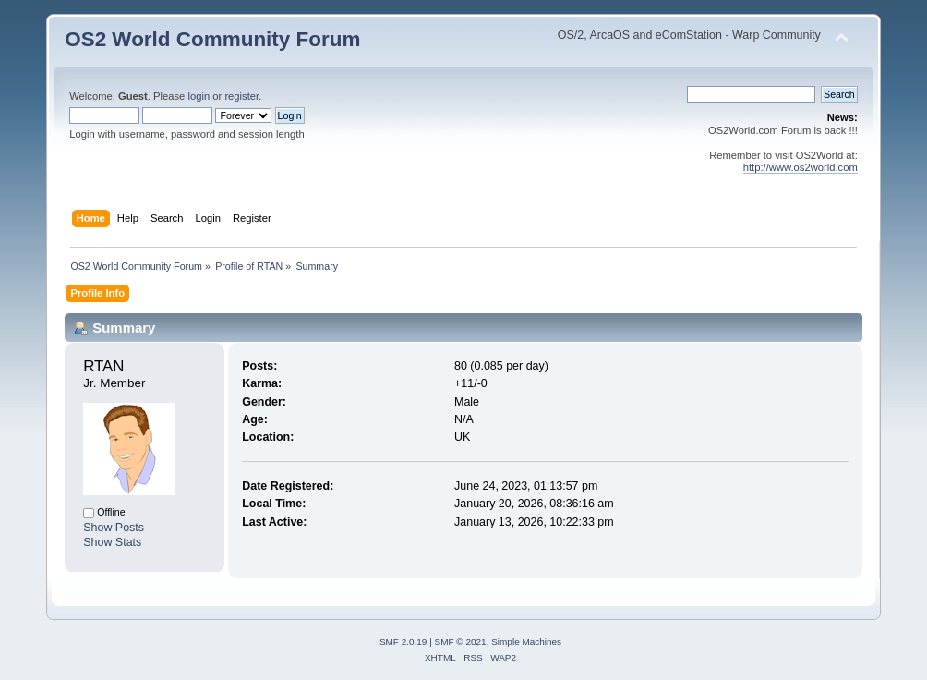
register (241, 96)
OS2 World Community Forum (212, 39)
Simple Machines (526, 642)
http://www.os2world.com (800, 167)
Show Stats (112, 542)
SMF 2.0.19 (403, 642)
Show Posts (113, 527)
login (198, 96)
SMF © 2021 (461, 642)
